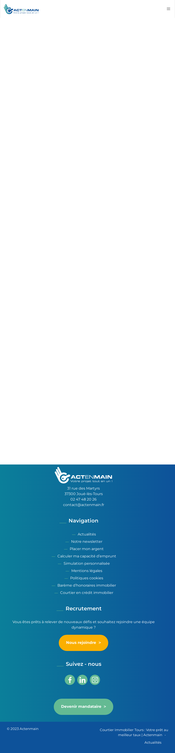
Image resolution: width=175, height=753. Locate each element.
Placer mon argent (87, 549)
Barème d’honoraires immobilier (86, 585)
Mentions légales (86, 571)
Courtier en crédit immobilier (86, 592)
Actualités (87, 534)
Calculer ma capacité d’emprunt (86, 556)
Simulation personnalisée (87, 563)
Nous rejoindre (81, 642)
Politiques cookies (86, 578)
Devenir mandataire (81, 706)
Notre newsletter (86, 541)
